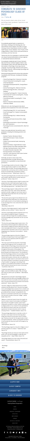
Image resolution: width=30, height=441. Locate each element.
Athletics (15, 413)
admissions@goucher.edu (18, 427)
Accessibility (14, 437)
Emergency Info (19, 429)
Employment (15, 416)
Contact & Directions (11, 429)
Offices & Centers (15, 420)
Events (15, 409)
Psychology (4, 345)
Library (15, 418)
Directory (15, 423)
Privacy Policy (8, 437)
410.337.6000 (9, 427)
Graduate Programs (15, 411)
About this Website (21, 437)
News (3, 347)
